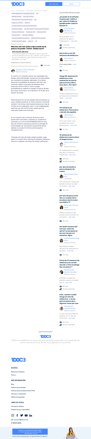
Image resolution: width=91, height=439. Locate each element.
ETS (35, 19)
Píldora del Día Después (38, 38)
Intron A (30, 41)
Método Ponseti (16, 16)
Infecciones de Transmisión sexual (22, 19)
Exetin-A (27, 23)
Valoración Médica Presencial (20, 38)
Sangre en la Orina (17, 23)
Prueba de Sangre (17, 29)
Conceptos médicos (17, 406)
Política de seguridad (17, 397)
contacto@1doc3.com (19, 420)
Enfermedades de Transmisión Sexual (23, 13)
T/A (37, 13)
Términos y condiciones (18, 394)
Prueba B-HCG (16, 35)
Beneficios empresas (17, 372)
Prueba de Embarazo (18, 32)
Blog (12, 384)
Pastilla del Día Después (19, 41)
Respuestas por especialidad (20, 409)
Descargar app (53, 4)
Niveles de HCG (41, 32)
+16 (36, 41)
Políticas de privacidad (18, 387)
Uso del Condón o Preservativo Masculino (24, 26)
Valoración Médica (27, 35)
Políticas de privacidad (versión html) (23, 391)
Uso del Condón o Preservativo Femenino (36, 29)
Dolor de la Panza (28, 16)
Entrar (71, 4)
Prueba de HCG (30, 32)
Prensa (13, 375)
